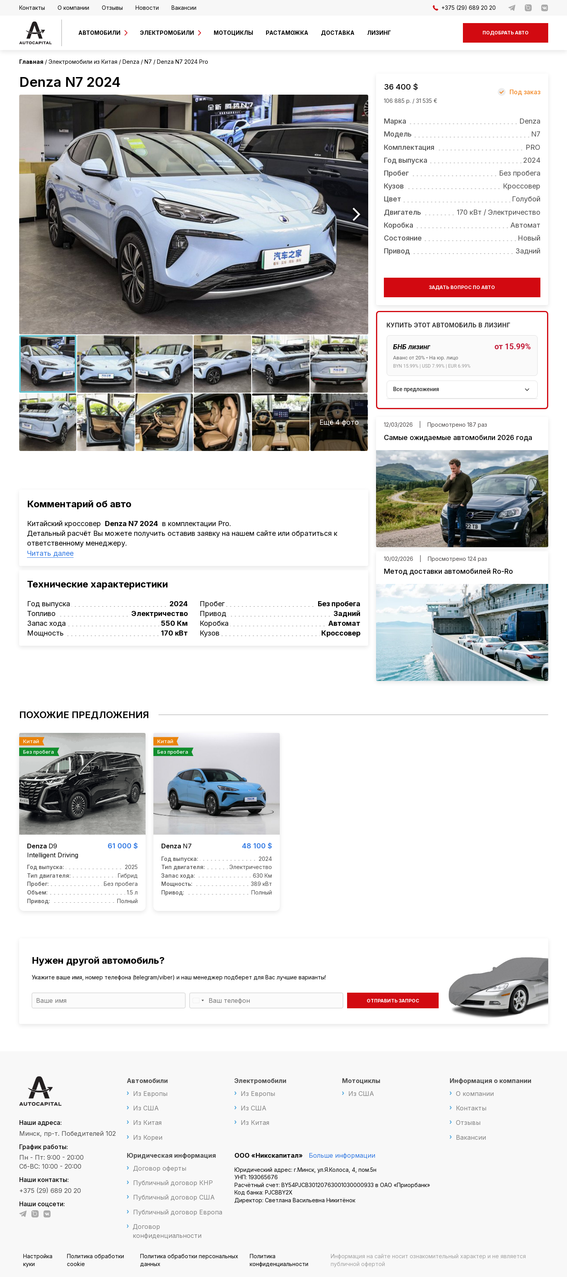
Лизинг (379, 32)
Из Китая (147, 1122)
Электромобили (167, 32)
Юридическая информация (171, 1155)
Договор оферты (159, 1168)
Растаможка (287, 32)
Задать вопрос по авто (462, 287)
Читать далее (50, 553)
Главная (31, 61)
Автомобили (99, 32)
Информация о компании (490, 1081)
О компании (73, 7)
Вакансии (183, 7)
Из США (146, 1108)
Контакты (32, 7)
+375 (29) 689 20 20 (464, 7)
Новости (147, 7)
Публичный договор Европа (177, 1212)
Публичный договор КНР (173, 1183)
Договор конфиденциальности (167, 1231)
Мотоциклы (233, 32)
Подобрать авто (505, 33)
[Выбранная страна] (198, 1000)
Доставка (338, 32)
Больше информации (342, 1155)
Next (356, 214)
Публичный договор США (174, 1197)
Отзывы (112, 7)
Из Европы (150, 1093)
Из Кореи (147, 1137)
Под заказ (524, 92)
